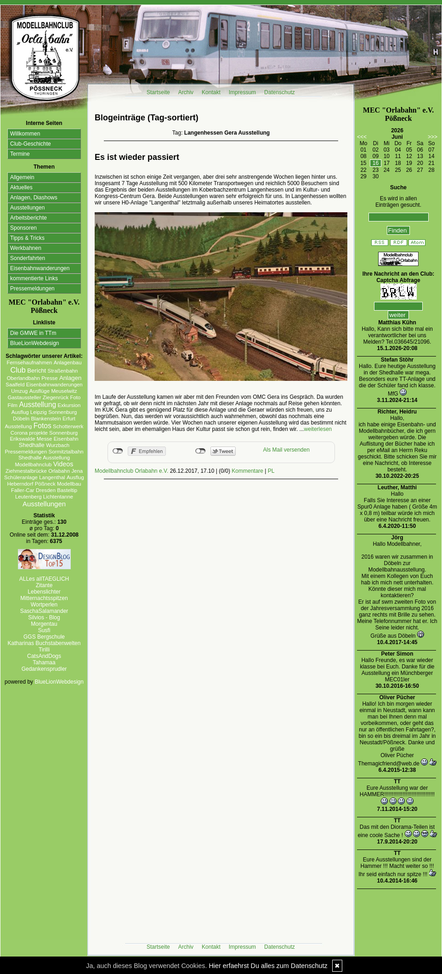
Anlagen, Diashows (33, 197)
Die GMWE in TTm (33, 333)
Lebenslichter (44, 592)
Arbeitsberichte (28, 218)
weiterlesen (318, 429)
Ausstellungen (27, 207)
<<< (362, 137)
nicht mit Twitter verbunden (200, 451)
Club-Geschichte (30, 144)
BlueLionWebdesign (34, 343)
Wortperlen (44, 604)
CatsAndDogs (44, 656)
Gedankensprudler (44, 669)
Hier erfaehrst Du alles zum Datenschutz (268, 965)
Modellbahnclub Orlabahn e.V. (131, 471)
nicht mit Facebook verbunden (118, 451)
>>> (432, 137)
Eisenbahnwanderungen (39, 268)
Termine (20, 154)
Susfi (44, 630)
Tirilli (44, 649)
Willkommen (25, 133)
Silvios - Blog (44, 617)
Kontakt (211, 92)
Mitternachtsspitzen (44, 598)
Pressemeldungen (32, 288)
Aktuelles (21, 187)
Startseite (158, 92)
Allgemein (22, 177)
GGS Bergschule (44, 637)
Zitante (44, 585)
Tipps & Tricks (27, 238)
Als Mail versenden (286, 450)
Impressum (242, 92)
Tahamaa (44, 662)
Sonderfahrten (27, 258)
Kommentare (247, 471)
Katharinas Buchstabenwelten (44, 643)
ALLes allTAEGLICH (44, 579)
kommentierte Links (34, 278)
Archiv (185, 92)
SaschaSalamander (44, 611)
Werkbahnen (25, 248)
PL (271, 471)
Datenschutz (279, 92)
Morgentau (44, 624)
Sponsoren (23, 228)
